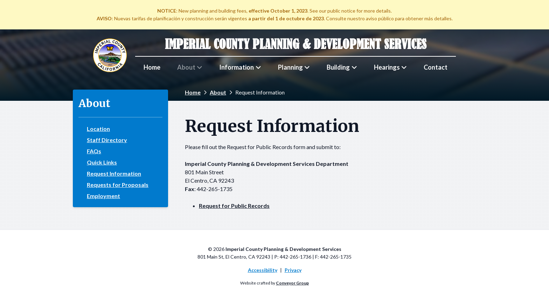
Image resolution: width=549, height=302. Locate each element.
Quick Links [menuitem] (102, 162)
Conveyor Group (292, 283)
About (218, 92)
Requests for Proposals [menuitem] (117, 185)
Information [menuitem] (236, 67)
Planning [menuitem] (290, 67)
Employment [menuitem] (103, 196)
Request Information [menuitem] (114, 173)
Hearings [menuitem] (387, 67)
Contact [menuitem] (435, 67)
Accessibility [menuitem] (262, 270)
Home (193, 92)
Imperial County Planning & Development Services (295, 44)
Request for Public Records (234, 205)
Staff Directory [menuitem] (107, 140)
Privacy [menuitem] (293, 270)
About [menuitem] (186, 67)
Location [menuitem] (98, 129)
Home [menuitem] (152, 67)
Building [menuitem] (338, 67)
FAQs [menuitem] (94, 151)
